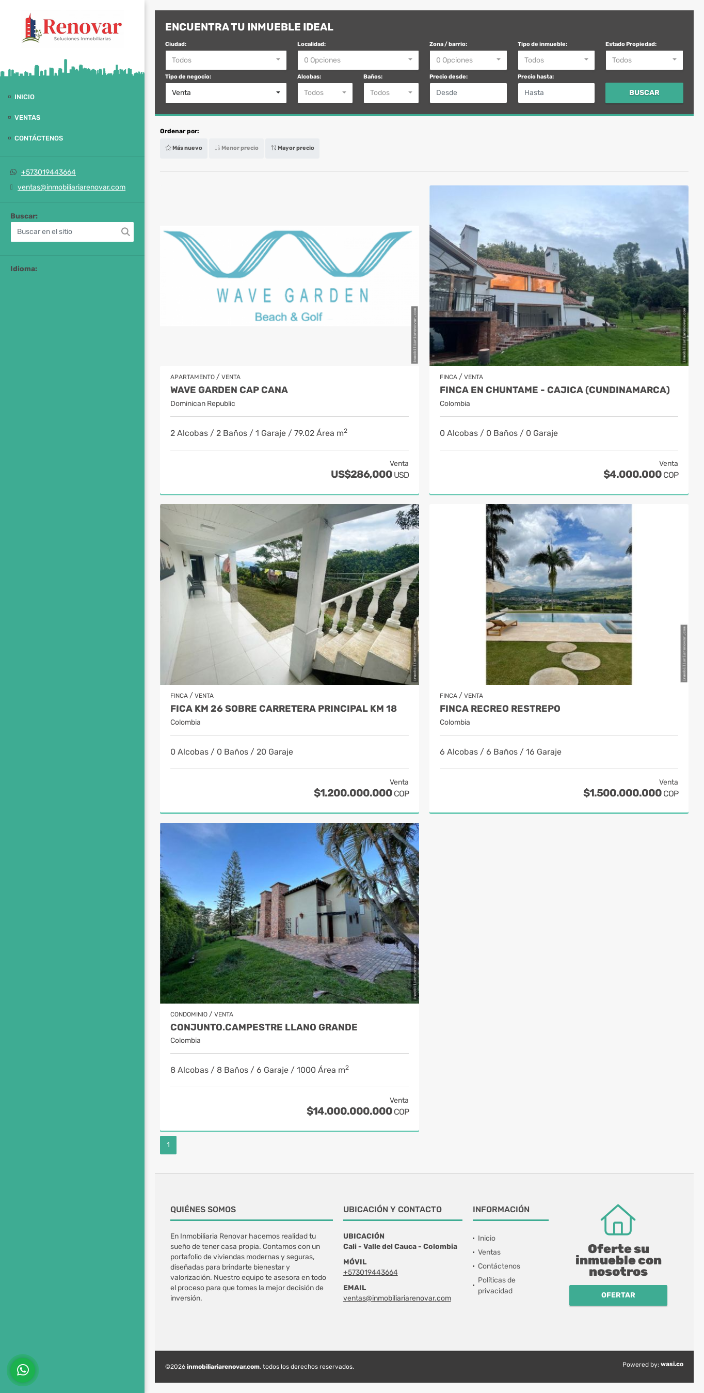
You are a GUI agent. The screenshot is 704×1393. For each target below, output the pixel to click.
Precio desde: (448, 76)
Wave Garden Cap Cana (229, 390)
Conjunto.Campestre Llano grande (264, 1027)
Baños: (372, 76)
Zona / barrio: (448, 44)
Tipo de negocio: (188, 76)
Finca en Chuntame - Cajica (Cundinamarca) (555, 390)
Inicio (24, 97)
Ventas (27, 117)
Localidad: (311, 44)
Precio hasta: (536, 76)
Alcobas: (309, 76)
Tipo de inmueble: (542, 44)
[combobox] (226, 60)
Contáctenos (38, 138)
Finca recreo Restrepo (500, 708)
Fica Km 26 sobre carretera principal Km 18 (283, 708)
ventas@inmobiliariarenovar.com (71, 187)
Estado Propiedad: (631, 44)
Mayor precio (292, 148)
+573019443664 (48, 172)
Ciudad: (175, 44)
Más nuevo (183, 148)
